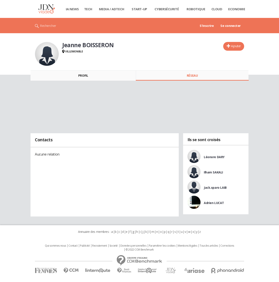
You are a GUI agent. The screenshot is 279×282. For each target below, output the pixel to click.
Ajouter (236, 46)
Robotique (196, 9)
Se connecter (230, 25)
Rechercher (48, 25)
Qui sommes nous (55, 245)
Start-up (139, 9)
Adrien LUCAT (214, 203)
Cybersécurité (167, 9)
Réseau (192, 75)
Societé (113, 245)
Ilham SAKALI (213, 172)
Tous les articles (209, 245)
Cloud (216, 9)
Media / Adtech (111, 9)
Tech (88, 9)
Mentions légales (187, 245)
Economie (236, 9)
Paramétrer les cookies (162, 245)
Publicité (85, 245)
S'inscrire (207, 25)
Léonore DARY (214, 157)
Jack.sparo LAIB (215, 187)
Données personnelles (133, 245)
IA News (72, 9)
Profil (83, 75)
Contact (72, 245)
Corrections (227, 245)
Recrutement (99, 245)
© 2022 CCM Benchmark (140, 249)
